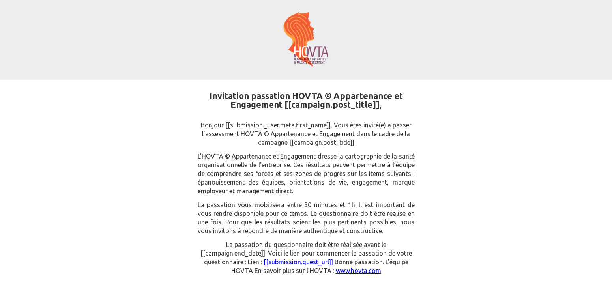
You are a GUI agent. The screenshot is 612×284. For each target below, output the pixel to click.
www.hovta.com (358, 270)
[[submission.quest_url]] (298, 261)
